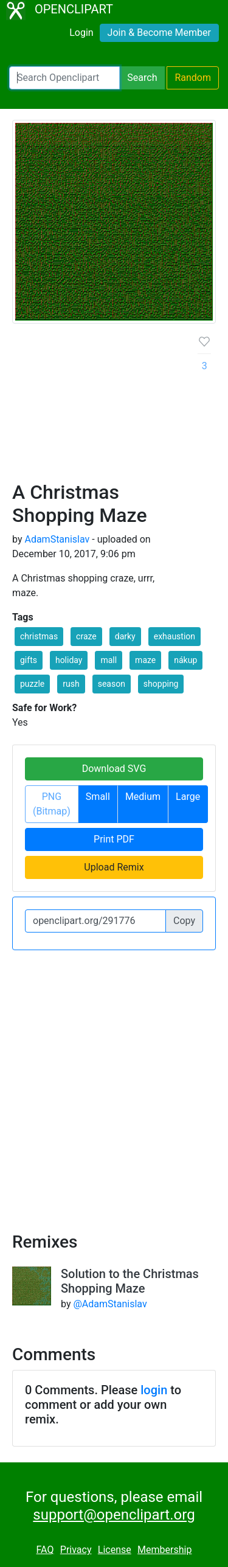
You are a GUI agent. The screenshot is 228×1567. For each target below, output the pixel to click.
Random (192, 77)
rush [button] (71, 684)
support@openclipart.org (114, 1514)
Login (81, 32)
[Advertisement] (114, 406)
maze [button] (145, 660)
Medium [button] (143, 796)
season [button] (111, 684)
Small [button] (98, 796)
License (114, 1549)
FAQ (45, 1549)
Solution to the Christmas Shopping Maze (130, 1281)
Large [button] (188, 796)
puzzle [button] (32, 684)
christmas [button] (39, 636)
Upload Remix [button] (113, 867)
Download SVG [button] (114, 768)
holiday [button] (69, 660)
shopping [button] (161, 684)
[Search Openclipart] (64, 77)
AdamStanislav (56, 539)
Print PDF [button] (114, 839)
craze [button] (86, 636)
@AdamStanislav (110, 1304)
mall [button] (108, 660)
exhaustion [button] (174, 636)
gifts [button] (28, 660)
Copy (184, 920)
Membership (164, 1549)
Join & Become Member (159, 32)
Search (142, 77)
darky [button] (125, 636)
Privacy (76, 1549)
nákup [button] (185, 660)
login (153, 1390)
